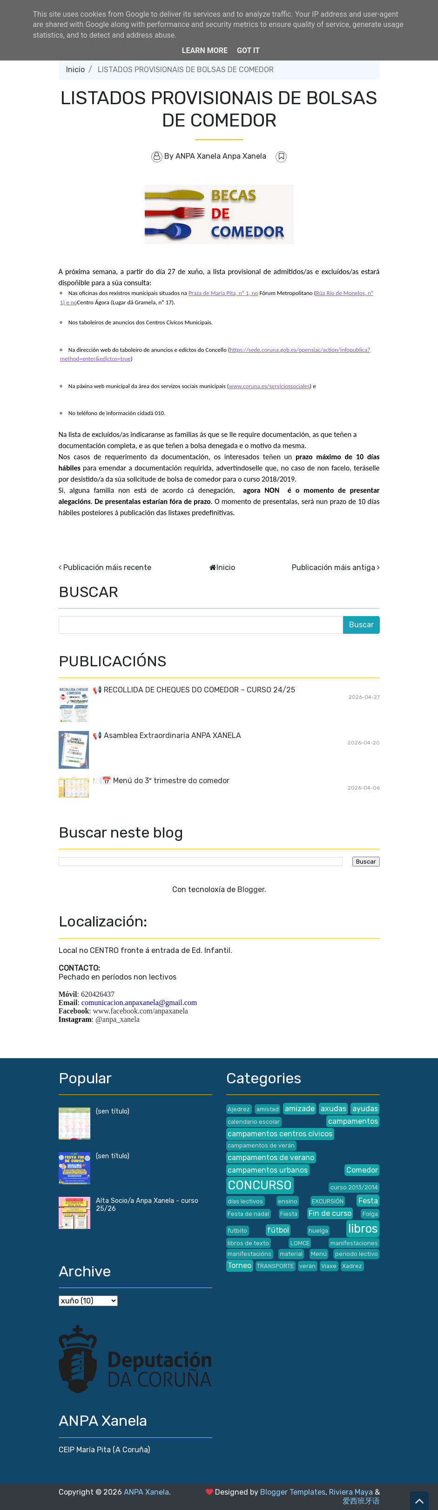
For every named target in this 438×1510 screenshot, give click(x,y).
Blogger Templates (292, 1492)
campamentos (353, 1121)
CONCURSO (260, 1185)
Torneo (239, 1265)
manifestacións (249, 1253)
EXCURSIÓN (328, 1201)
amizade (300, 1108)
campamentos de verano (271, 1157)
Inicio (75, 69)
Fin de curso (330, 1213)
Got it (248, 50)
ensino (287, 1201)
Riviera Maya (351, 1492)
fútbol (278, 1230)
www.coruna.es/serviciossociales (269, 386)
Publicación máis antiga (333, 567)
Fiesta (288, 1213)
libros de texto (248, 1243)
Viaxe (329, 1265)
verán (307, 1265)
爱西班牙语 (361, 1501)
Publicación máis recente (107, 567)
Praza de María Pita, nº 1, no (223, 292)
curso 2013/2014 (354, 1187)
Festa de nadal (248, 1213)
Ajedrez (239, 1109)
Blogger (250, 889)
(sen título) (112, 1111)
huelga (318, 1230)
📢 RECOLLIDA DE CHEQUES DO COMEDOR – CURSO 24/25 (194, 689)
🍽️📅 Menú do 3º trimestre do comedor (161, 780)
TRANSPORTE (275, 1265)
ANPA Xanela (146, 1492)
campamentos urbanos (268, 1170)
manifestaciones (354, 1243)
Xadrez (352, 1265)
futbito (237, 1230)
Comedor (362, 1170)
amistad (267, 1109)
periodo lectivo (356, 1253)
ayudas (365, 1108)
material (291, 1253)
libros (363, 1228)
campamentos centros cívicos (280, 1133)
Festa (368, 1200)
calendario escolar (254, 1121)
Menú (319, 1253)
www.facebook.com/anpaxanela (140, 1011)
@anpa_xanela (117, 1019)
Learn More (205, 50)
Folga (370, 1213)
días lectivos (245, 1201)
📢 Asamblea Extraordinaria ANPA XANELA (167, 735)
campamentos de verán (261, 1145)
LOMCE (300, 1243)
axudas (333, 1108)
